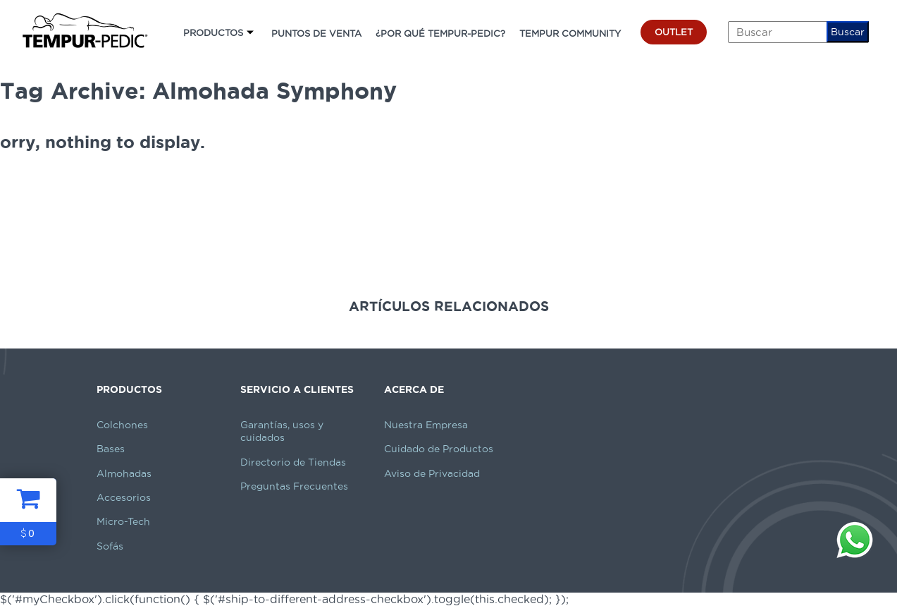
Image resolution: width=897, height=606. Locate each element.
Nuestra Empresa (426, 424)
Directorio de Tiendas (293, 462)
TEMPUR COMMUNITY (570, 33)
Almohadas (124, 473)
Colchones (122, 424)
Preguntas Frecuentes (294, 486)
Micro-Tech (123, 521)
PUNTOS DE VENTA (316, 33)
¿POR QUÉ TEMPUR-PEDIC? (440, 33)
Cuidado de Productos (438, 448)
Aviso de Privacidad (432, 473)
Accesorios (124, 497)
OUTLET (674, 32)
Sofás (110, 546)
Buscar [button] (848, 31)
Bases (111, 448)
